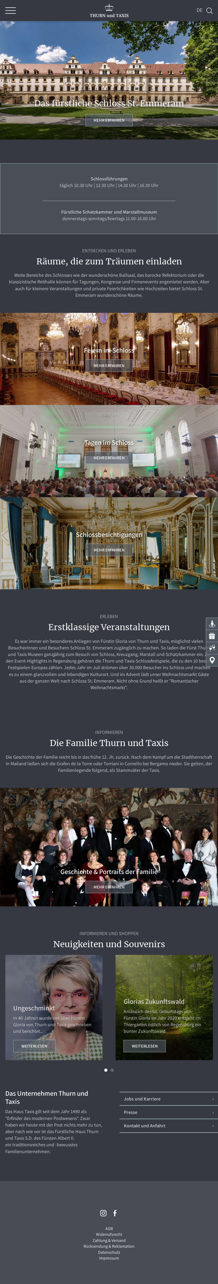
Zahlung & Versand (109, 1240)
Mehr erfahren (109, 120)
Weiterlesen (34, 1046)
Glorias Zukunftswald (154, 1001)
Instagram (103, 1213)
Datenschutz (109, 1252)
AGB (109, 1228)
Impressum (109, 1258)
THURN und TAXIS (109, 10)
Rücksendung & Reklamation (109, 1246)
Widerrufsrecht (109, 1234)
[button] (106, 1070)
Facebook (115, 1213)
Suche (209, 11)
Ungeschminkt (34, 1007)
